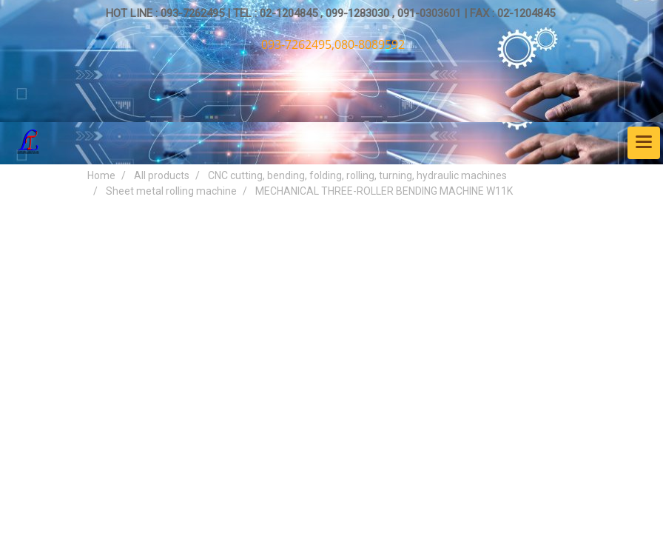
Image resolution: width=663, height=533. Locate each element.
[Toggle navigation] (643, 143)
